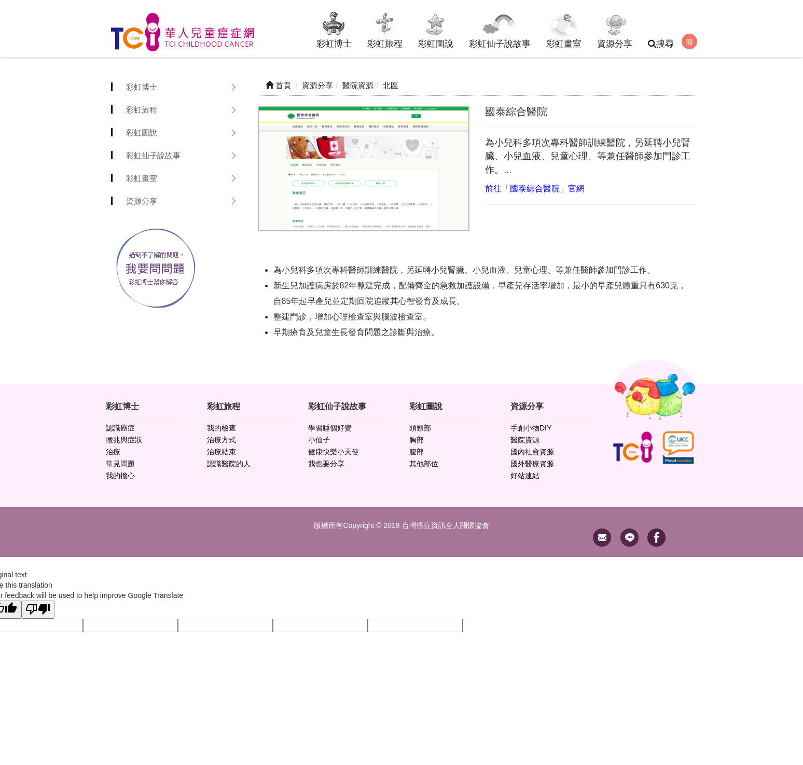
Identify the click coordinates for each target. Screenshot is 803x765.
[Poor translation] (37, 610)
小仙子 (319, 440)
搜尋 (661, 44)
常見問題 (120, 464)
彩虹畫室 (564, 28)
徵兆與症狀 (124, 440)
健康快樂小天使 (333, 452)
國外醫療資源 (532, 464)
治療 (113, 452)
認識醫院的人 (229, 464)
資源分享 (614, 28)
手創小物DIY (530, 428)
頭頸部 (420, 428)
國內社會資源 (532, 452)
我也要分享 (326, 464)
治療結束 (221, 452)
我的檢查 (221, 428)
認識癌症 (120, 428)
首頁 (278, 85)
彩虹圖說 (435, 28)
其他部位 (423, 464)
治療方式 (221, 440)
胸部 (416, 440)
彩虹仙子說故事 (500, 28)
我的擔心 (120, 475)
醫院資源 (524, 440)
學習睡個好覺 (330, 428)
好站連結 (524, 475)
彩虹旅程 (385, 28)
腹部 (416, 452)
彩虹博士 (334, 28)
